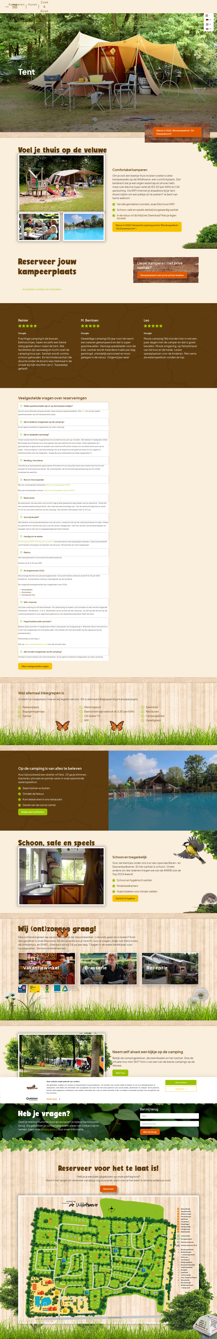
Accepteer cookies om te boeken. (44, 289)
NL (208, 24)
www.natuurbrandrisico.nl (36, 644)
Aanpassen (181, 1324)
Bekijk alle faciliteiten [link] (32, 811)
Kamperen (17, 4)
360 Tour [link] (120, 1075)
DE (208, 20)
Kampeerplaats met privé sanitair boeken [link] (162, 275)
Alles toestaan (181, 1318)
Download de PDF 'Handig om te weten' (35, 541)
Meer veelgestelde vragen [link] (35, 666)
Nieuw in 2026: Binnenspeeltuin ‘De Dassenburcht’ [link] (175, 132)
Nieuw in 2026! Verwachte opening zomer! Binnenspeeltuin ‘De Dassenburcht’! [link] (147, 227)
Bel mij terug (149, 1134)
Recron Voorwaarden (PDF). (59, 485)
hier (83, 411)
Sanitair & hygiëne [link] (125, 898)
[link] (46, 969)
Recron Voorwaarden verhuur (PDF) (59, 490)
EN (208, 29)
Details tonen (52, 1335)
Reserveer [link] (108, 1191)
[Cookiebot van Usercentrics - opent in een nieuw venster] (32, 1334)
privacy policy (49, 1131)
